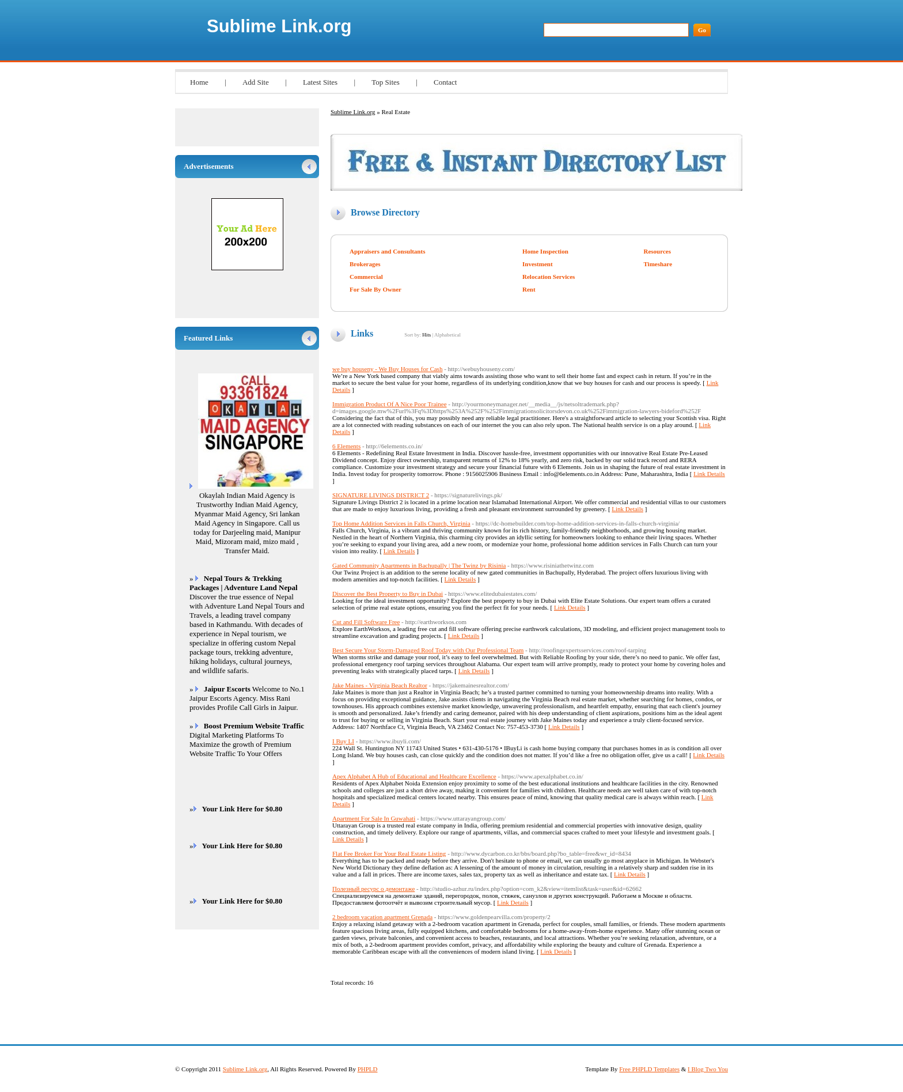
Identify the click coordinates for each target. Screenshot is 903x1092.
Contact (445, 82)
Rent (529, 289)
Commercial (366, 276)
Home (199, 82)
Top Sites (385, 82)
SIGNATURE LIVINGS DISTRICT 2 (380, 495)
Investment (537, 263)
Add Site (255, 82)
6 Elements (346, 446)
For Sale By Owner (375, 289)
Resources (656, 251)
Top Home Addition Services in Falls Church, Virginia (401, 523)
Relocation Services (548, 276)
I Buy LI (343, 741)
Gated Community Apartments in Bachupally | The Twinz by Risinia (419, 565)
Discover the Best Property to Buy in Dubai (387, 593)
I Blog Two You (708, 1068)
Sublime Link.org (279, 26)
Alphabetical (447, 335)
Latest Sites (320, 82)
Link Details (709, 473)
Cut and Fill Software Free (366, 621)
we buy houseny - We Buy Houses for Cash (387, 368)
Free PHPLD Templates (649, 1068)
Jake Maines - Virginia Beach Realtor (379, 685)
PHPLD (368, 1068)
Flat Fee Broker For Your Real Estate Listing (389, 853)
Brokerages (365, 263)
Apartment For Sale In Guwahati (373, 818)
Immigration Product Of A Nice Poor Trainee (389, 403)
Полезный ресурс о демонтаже (373, 888)
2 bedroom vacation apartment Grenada (382, 916)
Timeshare (657, 263)
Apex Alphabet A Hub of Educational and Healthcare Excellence (414, 776)
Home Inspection (545, 251)
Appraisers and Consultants (387, 251)
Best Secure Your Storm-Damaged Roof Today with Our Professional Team (427, 650)
